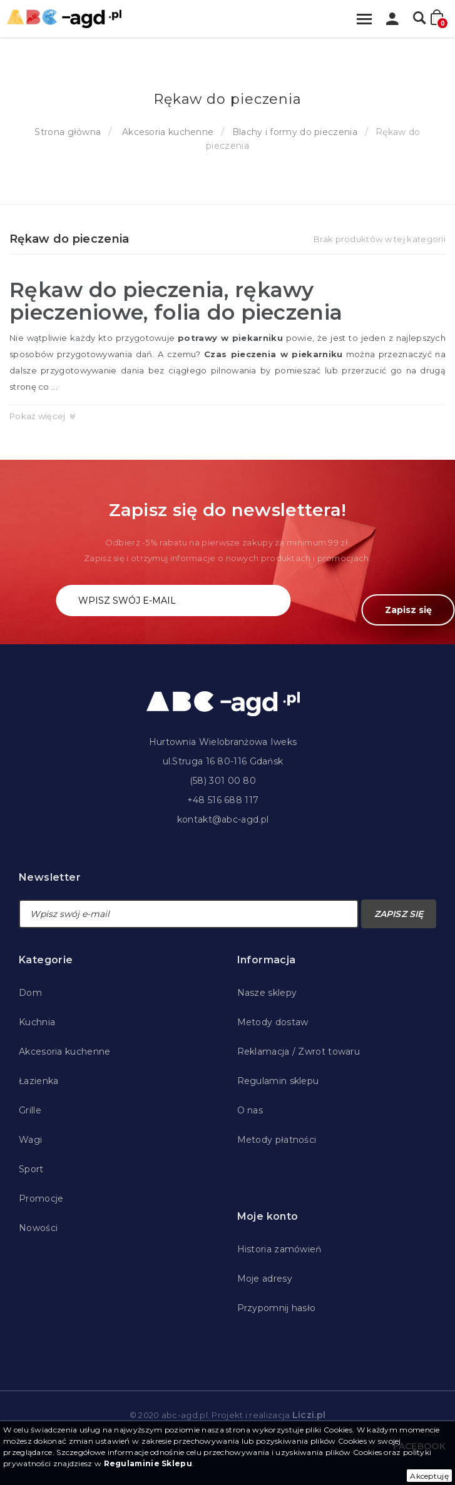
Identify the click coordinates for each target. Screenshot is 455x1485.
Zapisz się (408, 610)
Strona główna (67, 132)
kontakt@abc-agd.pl (222, 819)
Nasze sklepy (267, 992)
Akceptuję (429, 1476)
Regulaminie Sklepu (148, 1463)
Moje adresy (264, 1278)
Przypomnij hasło (276, 1308)
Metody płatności (277, 1139)
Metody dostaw (273, 1022)
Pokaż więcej (37, 416)
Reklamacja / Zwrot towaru (298, 1051)
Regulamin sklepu (278, 1081)
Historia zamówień (279, 1249)
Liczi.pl (308, 1415)
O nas (250, 1110)
